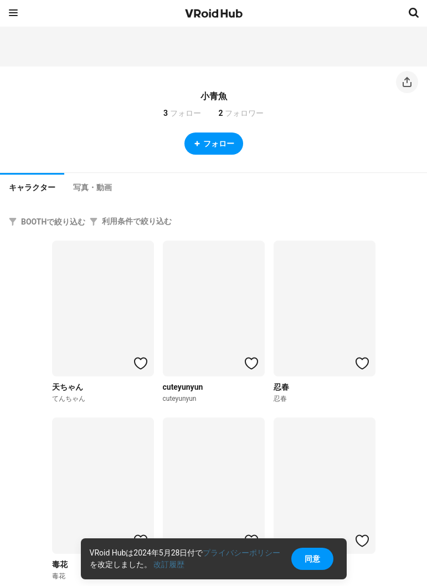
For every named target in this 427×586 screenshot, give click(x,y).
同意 (312, 558)
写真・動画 (92, 187)
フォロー (213, 143)
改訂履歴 (168, 564)
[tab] (32, 186)
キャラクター (32, 187)
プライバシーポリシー (241, 552)
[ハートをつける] (141, 363)
